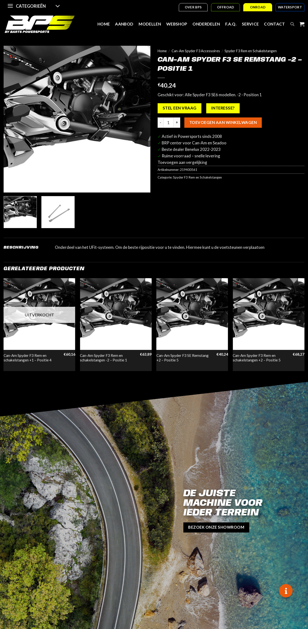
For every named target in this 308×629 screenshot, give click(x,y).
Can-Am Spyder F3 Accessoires (196, 51)
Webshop (176, 23)
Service (250, 23)
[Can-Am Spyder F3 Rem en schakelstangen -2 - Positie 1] (116, 314)
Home (103, 23)
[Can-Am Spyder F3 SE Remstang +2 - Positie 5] (192, 314)
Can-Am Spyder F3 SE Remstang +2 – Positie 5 (182, 357)
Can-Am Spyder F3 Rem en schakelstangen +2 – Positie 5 (257, 357)
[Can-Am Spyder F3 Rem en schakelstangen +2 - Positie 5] (268, 314)
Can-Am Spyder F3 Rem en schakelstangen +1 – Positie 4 (27, 357)
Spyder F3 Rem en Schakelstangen (251, 51)
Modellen (150, 23)
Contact (274, 23)
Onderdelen (206, 23)
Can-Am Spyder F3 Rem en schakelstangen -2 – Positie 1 (103, 357)
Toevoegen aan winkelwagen (223, 122)
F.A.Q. (231, 23)
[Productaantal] (168, 122)
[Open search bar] (292, 24)
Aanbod (124, 23)
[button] (286, 590)
